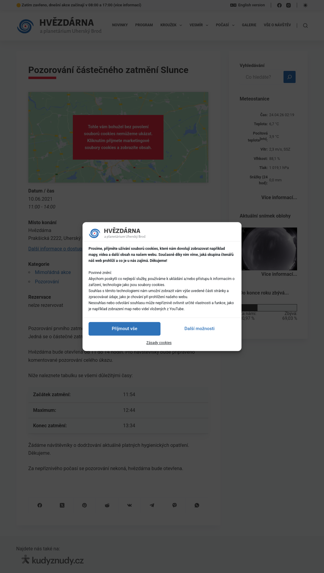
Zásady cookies (158, 343)
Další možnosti (199, 328)
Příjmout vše (124, 328)
